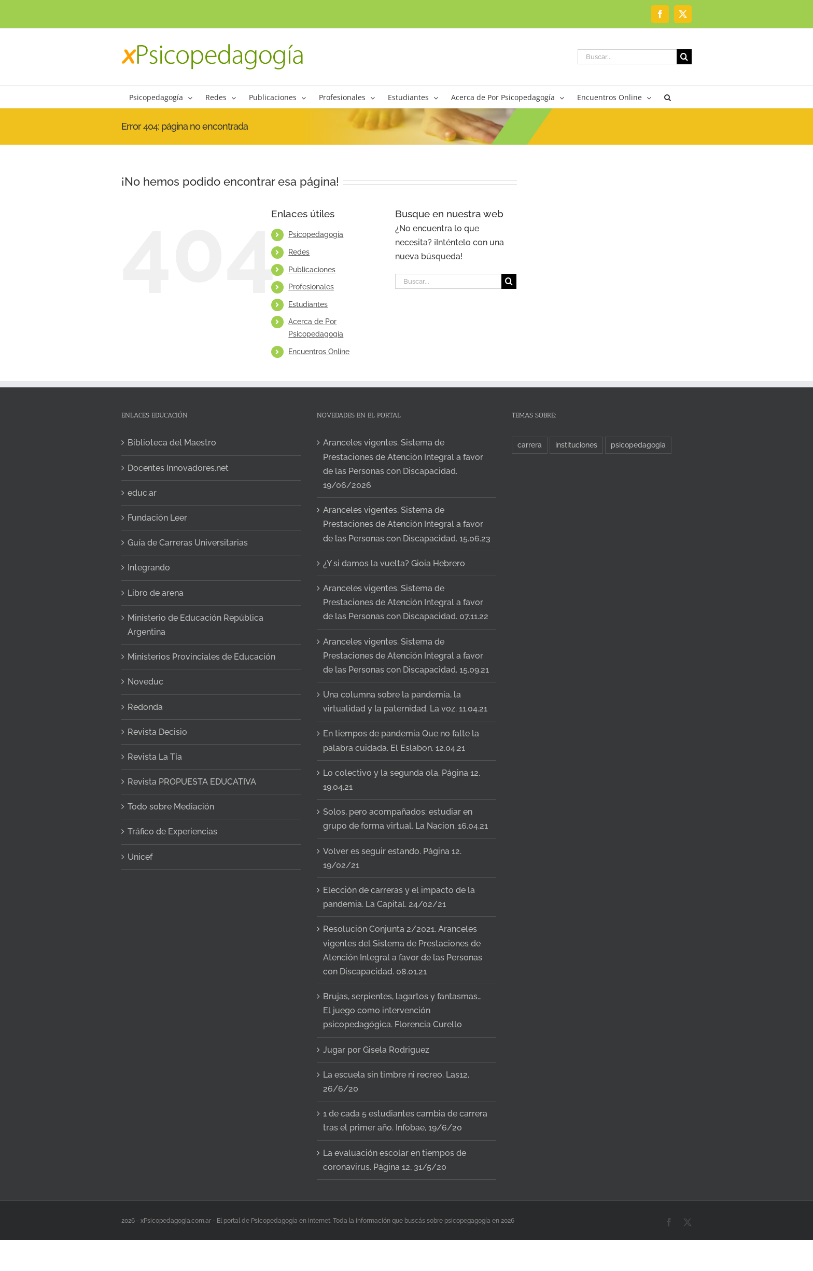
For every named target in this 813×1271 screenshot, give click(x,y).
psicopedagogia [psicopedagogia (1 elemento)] (638, 444)
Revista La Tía (155, 757)
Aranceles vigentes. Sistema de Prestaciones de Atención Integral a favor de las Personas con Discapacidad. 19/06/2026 (403, 464)
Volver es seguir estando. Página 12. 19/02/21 (392, 858)
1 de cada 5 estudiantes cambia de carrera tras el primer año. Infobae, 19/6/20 (405, 1121)
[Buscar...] (627, 56)
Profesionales (311, 287)
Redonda (145, 707)
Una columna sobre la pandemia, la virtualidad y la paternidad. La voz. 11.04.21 (405, 702)
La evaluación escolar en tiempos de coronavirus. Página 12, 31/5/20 (394, 1160)
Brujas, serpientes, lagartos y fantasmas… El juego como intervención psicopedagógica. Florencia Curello (402, 1010)
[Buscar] (684, 56)
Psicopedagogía (315, 234)
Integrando (149, 567)
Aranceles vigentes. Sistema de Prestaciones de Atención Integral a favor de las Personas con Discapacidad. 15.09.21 (406, 656)
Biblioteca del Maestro (172, 443)
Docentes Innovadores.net (178, 468)
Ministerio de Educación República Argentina (195, 625)
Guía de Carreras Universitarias (188, 543)
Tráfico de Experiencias (172, 831)
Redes (299, 252)
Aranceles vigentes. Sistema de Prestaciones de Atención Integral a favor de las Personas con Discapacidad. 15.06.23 (406, 524)
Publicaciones (311, 270)
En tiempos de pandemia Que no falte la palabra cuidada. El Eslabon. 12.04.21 (401, 740)
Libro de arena (156, 593)
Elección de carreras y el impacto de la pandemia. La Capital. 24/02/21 (399, 897)
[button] (667, 97)
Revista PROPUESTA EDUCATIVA (192, 782)
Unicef (140, 857)
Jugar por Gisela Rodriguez (376, 1050)
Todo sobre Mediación (171, 807)
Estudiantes (308, 304)
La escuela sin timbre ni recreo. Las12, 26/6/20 (396, 1082)
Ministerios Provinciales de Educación (201, 657)
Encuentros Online (318, 351)
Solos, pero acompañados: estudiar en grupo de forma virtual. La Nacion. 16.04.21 (405, 819)
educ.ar (142, 493)
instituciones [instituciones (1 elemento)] (576, 444)
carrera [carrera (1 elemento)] (529, 444)
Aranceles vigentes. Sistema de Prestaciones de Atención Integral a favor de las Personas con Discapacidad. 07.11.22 (405, 602)
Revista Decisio (157, 732)
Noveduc (145, 682)
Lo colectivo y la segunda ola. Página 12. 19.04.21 (401, 780)
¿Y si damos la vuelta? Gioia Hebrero (394, 563)
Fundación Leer (157, 518)
